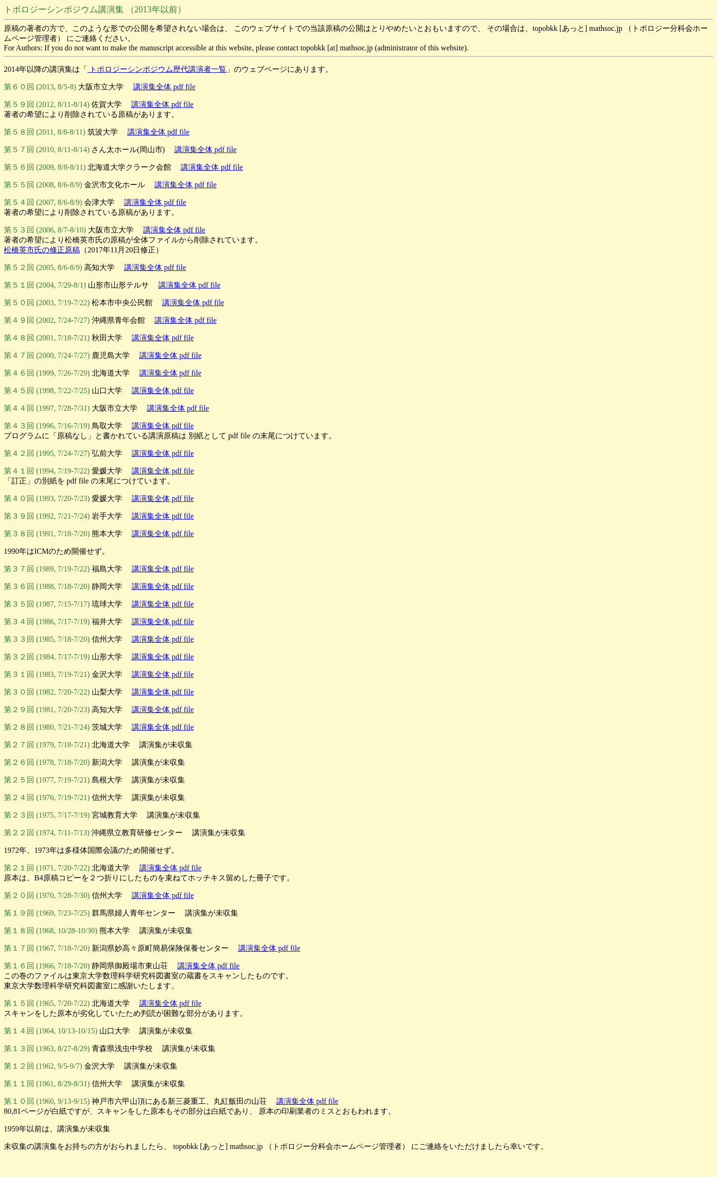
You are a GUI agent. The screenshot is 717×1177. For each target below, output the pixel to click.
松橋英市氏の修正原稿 (42, 250)
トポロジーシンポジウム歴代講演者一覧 (156, 69)
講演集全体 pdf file (164, 87)
